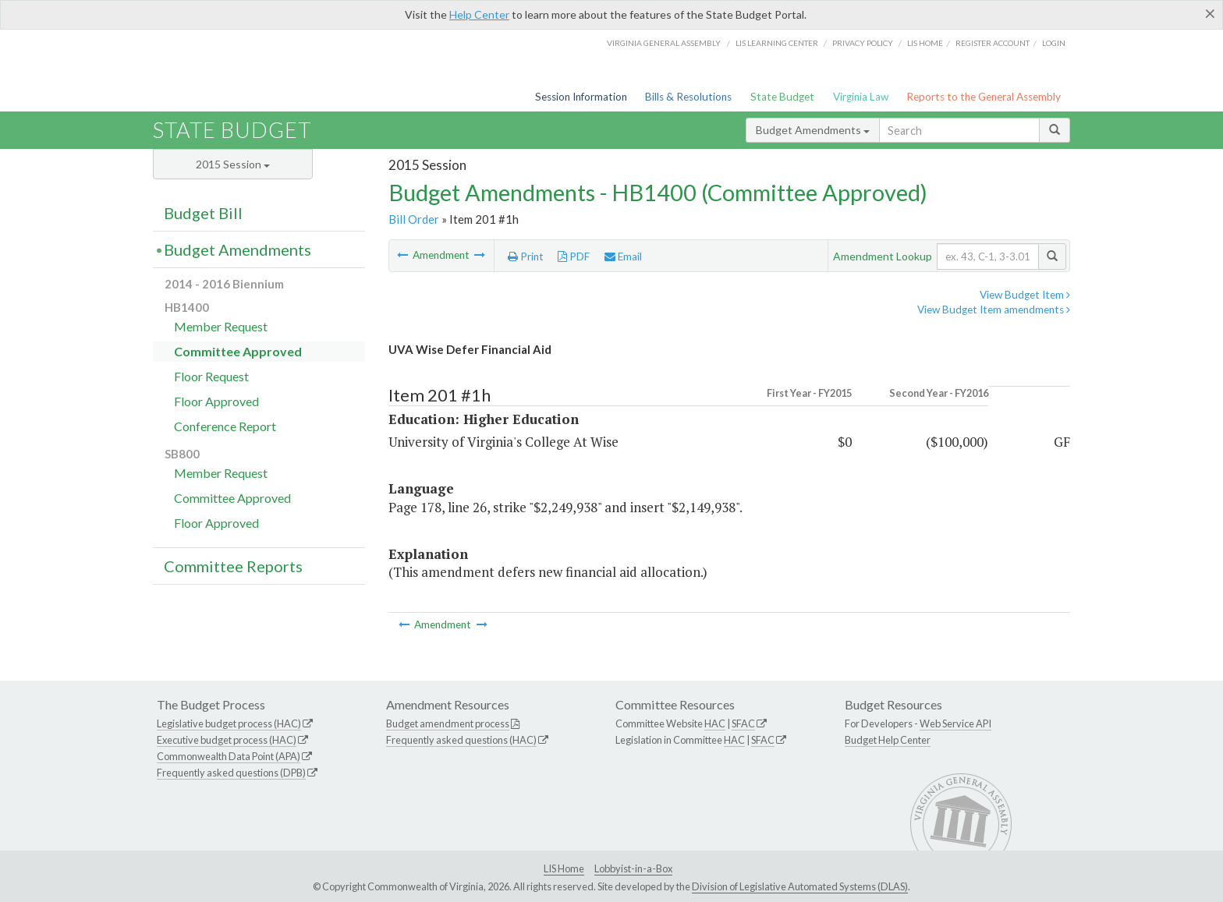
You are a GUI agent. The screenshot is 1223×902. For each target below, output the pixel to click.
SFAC (743, 723)
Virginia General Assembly (664, 43)
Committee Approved (238, 351)
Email (623, 256)
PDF (574, 256)
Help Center (479, 14)
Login (1053, 43)
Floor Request (211, 376)
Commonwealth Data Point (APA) (228, 756)
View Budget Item (1025, 294)
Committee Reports (233, 566)
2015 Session (233, 164)
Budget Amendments (813, 129)
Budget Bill (203, 212)
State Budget (782, 96)
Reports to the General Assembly (983, 96)
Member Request (221, 326)
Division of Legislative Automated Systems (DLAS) (800, 886)
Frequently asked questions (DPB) (231, 772)
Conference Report (225, 426)
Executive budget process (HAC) (226, 740)
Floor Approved (216, 401)
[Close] (1210, 13)
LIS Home (564, 868)
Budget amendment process (447, 723)
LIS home (925, 43)
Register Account (992, 43)
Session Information (581, 96)
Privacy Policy (862, 43)
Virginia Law (860, 96)
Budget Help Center (888, 740)
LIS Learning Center (777, 43)
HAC (714, 723)
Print (526, 256)
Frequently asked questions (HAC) (461, 740)
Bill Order (413, 219)
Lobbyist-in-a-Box (633, 868)
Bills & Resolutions (688, 96)
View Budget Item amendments (993, 309)
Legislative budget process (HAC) (229, 723)
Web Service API (955, 723)
